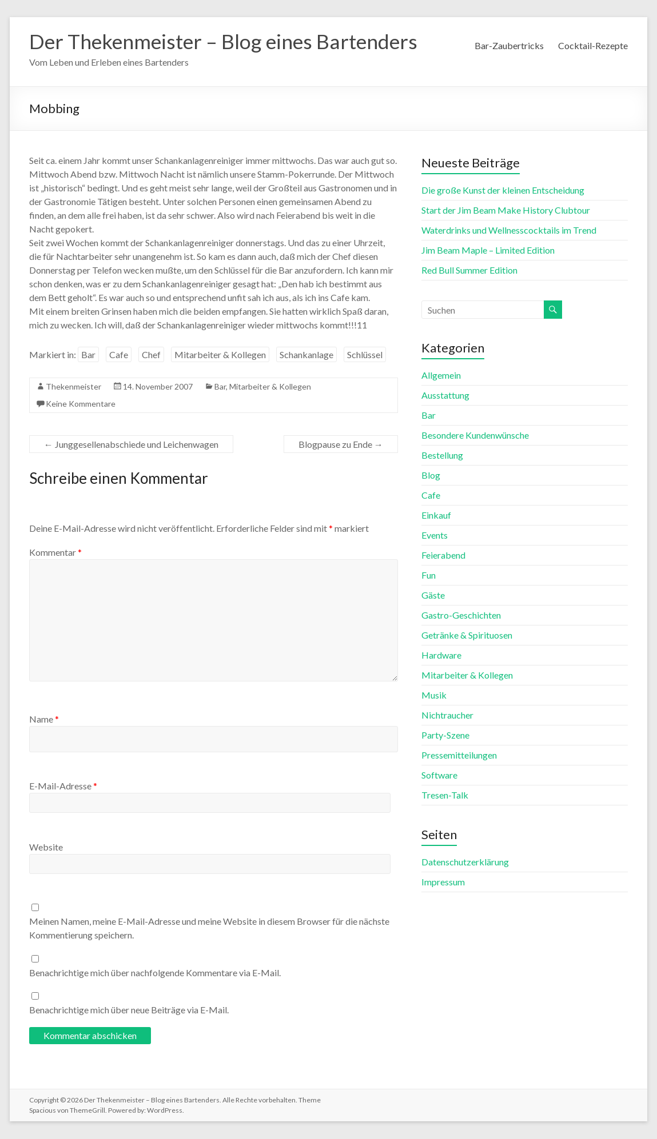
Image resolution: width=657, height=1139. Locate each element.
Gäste (433, 595)
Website (46, 847)
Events (434, 535)
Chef (151, 355)
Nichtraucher (447, 715)
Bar (88, 355)
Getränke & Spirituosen (466, 635)
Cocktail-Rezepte (593, 45)
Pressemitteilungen (459, 755)
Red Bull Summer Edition (469, 270)
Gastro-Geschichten (461, 615)
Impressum (443, 882)
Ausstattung (445, 395)
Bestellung (442, 455)
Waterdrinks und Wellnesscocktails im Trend (508, 230)
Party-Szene (445, 735)
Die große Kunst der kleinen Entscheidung (502, 190)
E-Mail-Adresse (63, 786)
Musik (434, 695)
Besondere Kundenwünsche (475, 435)
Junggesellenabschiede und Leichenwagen (131, 444)
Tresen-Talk (444, 795)
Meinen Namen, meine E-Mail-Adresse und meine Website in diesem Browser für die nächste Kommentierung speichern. (209, 928)
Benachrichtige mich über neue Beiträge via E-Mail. (129, 1010)
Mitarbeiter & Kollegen (220, 355)
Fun (428, 575)
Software (439, 775)
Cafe (118, 355)
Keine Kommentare (81, 404)
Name (44, 719)
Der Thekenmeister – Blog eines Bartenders (227, 41)
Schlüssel (365, 355)
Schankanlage (306, 355)
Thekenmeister (73, 387)
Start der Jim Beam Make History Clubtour (505, 210)
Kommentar (55, 552)
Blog (430, 475)
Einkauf (436, 515)
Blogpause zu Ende (340, 444)
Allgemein (441, 375)
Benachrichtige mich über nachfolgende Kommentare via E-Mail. (155, 973)
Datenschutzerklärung (465, 862)
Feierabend (443, 555)
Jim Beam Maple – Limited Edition (488, 250)
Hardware (441, 655)
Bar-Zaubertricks (509, 45)
